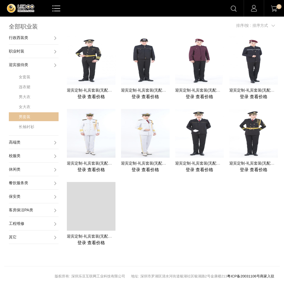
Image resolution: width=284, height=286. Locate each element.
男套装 (24, 117)
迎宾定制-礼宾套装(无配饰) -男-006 (151, 163)
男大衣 (24, 97)
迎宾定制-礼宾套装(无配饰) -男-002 (151, 90)
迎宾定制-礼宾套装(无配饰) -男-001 (97, 90)
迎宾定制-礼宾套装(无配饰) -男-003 (205, 90)
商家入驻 (267, 276)
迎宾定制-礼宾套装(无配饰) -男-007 (205, 163)
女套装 (24, 77)
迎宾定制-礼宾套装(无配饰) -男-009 (97, 236)
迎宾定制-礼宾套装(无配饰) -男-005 (97, 163)
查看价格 (91, 96)
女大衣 (24, 107)
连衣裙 (24, 87)
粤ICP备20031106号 (243, 276)
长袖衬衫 (26, 126)
